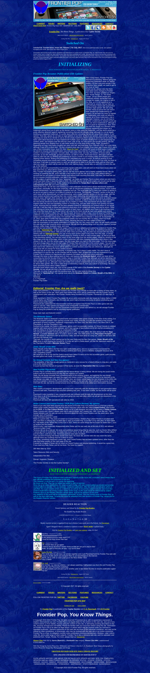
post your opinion (81, 530)
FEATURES (84, 24)
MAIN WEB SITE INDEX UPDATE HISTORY (81, 651)
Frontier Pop (47, 609)
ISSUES (51, 24)
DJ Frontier (105, 609)
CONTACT (109, 24)
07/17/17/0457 (37, 582)
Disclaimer (105, 523)
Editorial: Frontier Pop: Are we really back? (58, 288)
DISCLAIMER (82, 606)
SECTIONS (72, 24)
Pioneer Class (38, 640)
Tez (43, 543)
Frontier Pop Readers (87, 508)
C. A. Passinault (90, 609)
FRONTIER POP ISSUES (76, 35)
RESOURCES (97, 24)
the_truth (45, 563)
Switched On (74, 38)
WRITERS (61, 24)
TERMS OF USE (69, 606)
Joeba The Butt (47, 552)
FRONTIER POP (58, 651)
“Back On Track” (73, 149)
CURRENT (41, 24)
